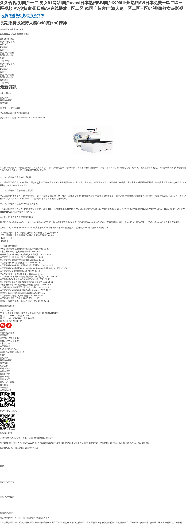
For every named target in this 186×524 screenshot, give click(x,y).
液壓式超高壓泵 (7, 332)
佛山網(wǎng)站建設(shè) (26, 448)
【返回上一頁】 (7, 238)
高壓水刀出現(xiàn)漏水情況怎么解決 (17, 293)
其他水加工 (5, 379)
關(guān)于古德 (7, 52)
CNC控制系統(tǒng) (9, 349)
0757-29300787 (7, 310)
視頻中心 (4, 50)
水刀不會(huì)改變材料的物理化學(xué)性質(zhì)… (23, 276)
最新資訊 (4, 80)
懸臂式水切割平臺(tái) (10, 341)
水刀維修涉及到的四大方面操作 (14, 298)
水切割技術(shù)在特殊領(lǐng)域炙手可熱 (19, 249)
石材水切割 (5, 368)
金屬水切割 (5, 371)
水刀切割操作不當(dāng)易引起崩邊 (16, 274)
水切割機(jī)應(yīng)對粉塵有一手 (15, 251)
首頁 (5, 108)
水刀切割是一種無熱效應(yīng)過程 (16, 257)
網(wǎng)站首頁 (7, 42)
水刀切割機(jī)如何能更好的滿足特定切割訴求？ (36, 232)
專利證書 (4, 387)
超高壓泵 (4, 335)
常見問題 (4, 103)
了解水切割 (5, 61)
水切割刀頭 (5, 343)
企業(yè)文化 (6, 390)
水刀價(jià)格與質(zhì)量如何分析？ (16, 295)
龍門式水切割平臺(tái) (10, 338)
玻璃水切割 (5, 377)
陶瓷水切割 (5, 374)
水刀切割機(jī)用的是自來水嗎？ (14, 271)
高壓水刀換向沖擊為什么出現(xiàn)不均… (19, 301)
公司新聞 (4, 98)
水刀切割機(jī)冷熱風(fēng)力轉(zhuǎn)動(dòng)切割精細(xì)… (28, 268)
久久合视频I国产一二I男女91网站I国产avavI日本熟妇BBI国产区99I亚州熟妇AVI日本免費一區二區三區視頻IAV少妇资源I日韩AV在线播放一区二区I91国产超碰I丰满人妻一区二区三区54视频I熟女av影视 (91, 522)
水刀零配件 (5, 346)
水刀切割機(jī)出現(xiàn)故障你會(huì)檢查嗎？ (21, 282)
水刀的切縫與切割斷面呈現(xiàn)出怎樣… (19, 287)
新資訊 (3, 58)
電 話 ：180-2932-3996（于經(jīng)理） (18, 318)
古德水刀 (4, 44)
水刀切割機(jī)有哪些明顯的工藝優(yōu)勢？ (34, 235)
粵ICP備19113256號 (27, 443)
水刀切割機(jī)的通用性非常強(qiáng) (17, 260)
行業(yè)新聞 (6, 100)
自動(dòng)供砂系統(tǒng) (12, 352)
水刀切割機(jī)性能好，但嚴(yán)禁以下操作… (21, 265)
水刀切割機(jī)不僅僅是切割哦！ (14, 263)
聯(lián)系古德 (6, 55)
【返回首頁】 (6, 241)
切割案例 (4, 47)
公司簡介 (4, 385)
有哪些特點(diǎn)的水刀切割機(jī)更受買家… (20, 254)
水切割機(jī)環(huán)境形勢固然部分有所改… (20, 285)
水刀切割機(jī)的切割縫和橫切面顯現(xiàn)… (20, 290)
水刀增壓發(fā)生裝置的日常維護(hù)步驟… (20, 279)
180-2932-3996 (7, 39)
